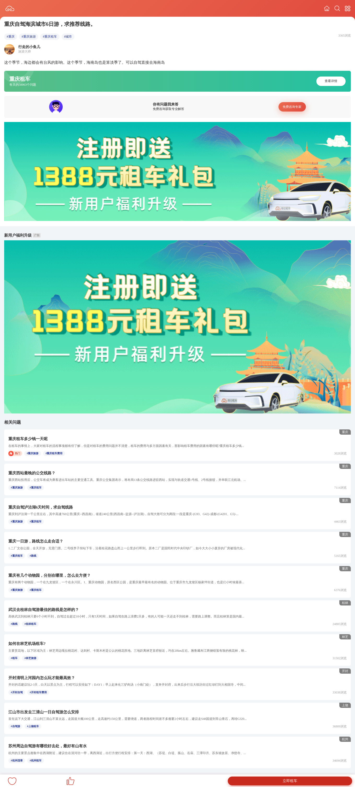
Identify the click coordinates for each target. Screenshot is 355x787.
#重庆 (11, 36)
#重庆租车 (50, 36)
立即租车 (290, 781)
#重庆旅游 (29, 36)
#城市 (68, 36)
